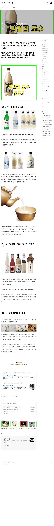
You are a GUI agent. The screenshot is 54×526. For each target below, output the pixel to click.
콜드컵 (43, 163)
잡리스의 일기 (44, 42)
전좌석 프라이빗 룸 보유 (9, 420)
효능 (47, 158)
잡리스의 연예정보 (45, 86)
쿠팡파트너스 (44, 161)
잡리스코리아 (7, 3)
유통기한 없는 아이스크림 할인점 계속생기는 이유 (13, 451)
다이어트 (50, 169)
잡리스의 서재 (44, 54)
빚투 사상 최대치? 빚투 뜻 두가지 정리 (11, 453)
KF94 (49, 167)
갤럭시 (48, 172)
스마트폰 (49, 176)
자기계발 (44, 56)
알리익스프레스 (45, 48)
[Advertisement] (18, 245)
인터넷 (43, 176)
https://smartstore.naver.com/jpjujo (11, 428)
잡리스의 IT (44, 74)
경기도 (43, 178)
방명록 (14, 8)
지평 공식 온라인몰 (8, 430)
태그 (8, 8)
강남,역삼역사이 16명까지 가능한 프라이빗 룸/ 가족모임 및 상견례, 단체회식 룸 (19, 423)
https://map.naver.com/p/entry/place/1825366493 (15, 418)
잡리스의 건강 (44, 77)
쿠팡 (49, 178)
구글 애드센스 (45, 50)
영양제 (48, 174)
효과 (46, 176)
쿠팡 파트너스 (45, 46)
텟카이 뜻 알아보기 (7, 456)
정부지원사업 (44, 180)
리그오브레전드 (48, 163)
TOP (51, 508)
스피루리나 (44, 172)
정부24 (43, 171)
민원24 (49, 180)
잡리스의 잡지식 (45, 81)
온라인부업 (44, 174)
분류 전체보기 (44, 40)
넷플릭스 (43, 160)
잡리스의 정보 (44, 79)
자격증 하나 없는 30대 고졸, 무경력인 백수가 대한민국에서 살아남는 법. (17, 486)
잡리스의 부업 (44, 44)
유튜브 (46, 178)
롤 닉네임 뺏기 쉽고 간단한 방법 (9, 454)
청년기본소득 (44, 167)
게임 (43, 64)
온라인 (43, 165)
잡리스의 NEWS (45, 90)
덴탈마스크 (44, 158)
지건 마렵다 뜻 (6, 458)
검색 (48, 3)
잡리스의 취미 (44, 62)
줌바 (43, 66)
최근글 (43, 147)
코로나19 (47, 160)
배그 (46, 165)
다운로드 (47, 171)
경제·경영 (44, 58)
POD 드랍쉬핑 (45, 52)
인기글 (47, 147)
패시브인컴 (50, 165)
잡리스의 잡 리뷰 (45, 88)
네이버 (49, 161)
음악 (43, 68)
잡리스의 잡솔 (6, 448)
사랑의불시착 (44, 182)
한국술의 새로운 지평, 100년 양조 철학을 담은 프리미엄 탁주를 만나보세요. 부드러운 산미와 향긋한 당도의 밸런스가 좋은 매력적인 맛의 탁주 (14, 433)
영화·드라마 (44, 70)
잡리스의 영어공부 (45, 72)
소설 (43, 60)
